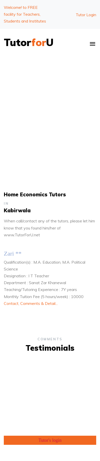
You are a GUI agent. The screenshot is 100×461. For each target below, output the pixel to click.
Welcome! (25, 14)
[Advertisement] (50, 111)
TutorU (29, 42)
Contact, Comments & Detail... (31, 303)
